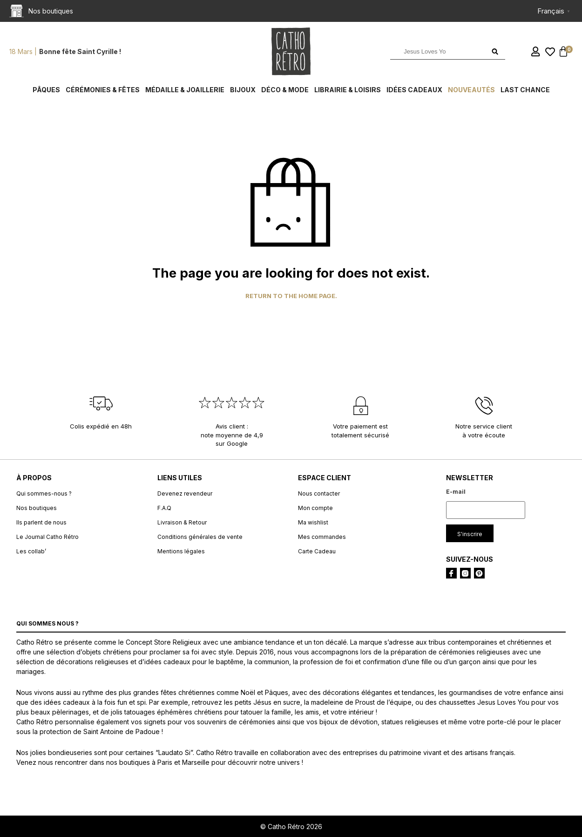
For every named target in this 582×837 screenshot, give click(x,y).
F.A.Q (164, 507)
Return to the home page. (291, 296)
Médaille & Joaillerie (184, 90)
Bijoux (243, 90)
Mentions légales (181, 551)
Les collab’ (31, 551)
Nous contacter (319, 493)
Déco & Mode (285, 90)
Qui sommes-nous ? (44, 493)
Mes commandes (322, 536)
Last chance (525, 90)
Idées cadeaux (414, 90)
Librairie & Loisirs (347, 90)
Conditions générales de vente (200, 536)
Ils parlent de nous (41, 522)
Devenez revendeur (184, 493)
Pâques (46, 90)
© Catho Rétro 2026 (291, 826)
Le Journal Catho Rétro (47, 536)
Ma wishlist (313, 522)
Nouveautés (471, 90)
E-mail (456, 491)
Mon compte (315, 507)
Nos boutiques (36, 507)
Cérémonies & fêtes (103, 90)
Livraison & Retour (182, 522)
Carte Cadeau (317, 551)
